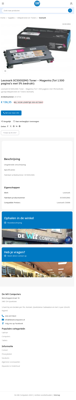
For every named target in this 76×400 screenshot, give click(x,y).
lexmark (42, 18)
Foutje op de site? (10, 133)
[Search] (37, 10)
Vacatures (5, 358)
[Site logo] (37, 3)
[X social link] (10, 126)
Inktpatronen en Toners (27, 18)
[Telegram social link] (19, 126)
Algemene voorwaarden (11, 362)
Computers (6, 336)
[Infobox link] (11, 294)
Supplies (11, 18)
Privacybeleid (7, 354)
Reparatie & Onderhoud (11, 366)
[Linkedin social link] (16, 126)
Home (2, 18)
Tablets (4, 340)
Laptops (5, 332)
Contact (5, 350)
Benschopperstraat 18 (10, 298)
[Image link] (10, 379)
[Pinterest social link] (13, 126)
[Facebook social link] (7, 126)
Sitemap (57, 395)
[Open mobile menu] (3, 3)
